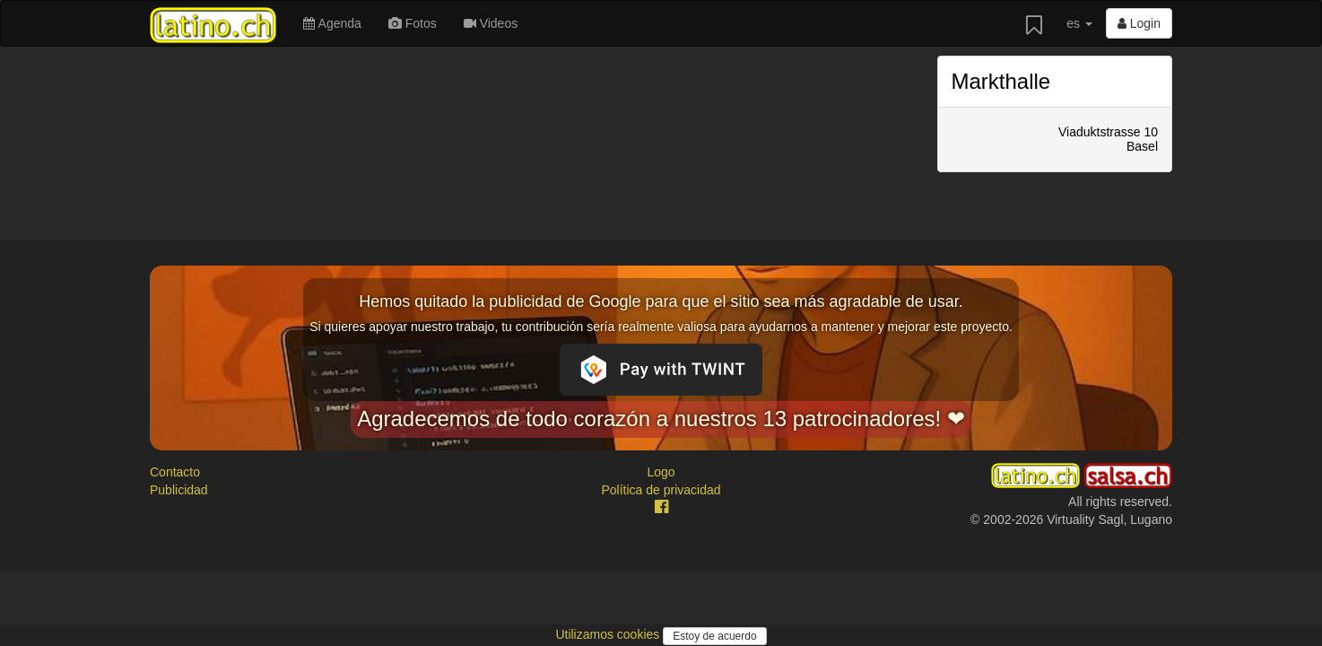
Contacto (175, 472)
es (1079, 23)
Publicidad (179, 490)
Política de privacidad (660, 490)
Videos (490, 23)
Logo (660, 472)
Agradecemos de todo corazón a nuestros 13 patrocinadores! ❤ (661, 418)
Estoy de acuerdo (714, 636)
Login (1139, 23)
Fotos (412, 23)
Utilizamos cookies (609, 634)
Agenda (332, 23)
